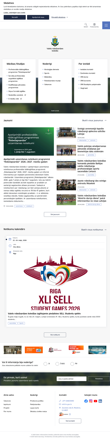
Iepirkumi (7, 404)
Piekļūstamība (35, 404)
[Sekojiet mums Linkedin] (100, 401)
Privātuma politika (36, 401)
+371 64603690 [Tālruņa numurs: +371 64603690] (68, 401)
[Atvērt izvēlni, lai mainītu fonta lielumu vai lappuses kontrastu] (94, 25)
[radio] (47, 363)
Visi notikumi (55, 335)
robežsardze (83, 140)
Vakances (7, 401)
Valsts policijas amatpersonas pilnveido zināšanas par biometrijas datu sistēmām (92, 149)
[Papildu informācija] (70, 414)
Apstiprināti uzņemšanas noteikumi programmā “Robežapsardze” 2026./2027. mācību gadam (27, 160)
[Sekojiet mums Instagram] (90, 401)
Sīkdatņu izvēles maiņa (38, 411)
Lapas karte (34, 408)
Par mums (7, 411)
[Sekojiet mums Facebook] (86, 401)
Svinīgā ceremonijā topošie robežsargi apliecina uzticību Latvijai (91, 131)
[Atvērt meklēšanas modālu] (86, 25)
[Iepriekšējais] (7, 350)
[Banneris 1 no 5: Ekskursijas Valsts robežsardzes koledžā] (13, 350)
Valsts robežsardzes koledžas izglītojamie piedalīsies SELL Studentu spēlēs (44, 313)
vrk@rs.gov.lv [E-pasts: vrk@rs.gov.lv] (67, 404)
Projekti (6, 408)
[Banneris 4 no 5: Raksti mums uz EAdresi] (76, 350)
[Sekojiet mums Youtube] (95, 401)
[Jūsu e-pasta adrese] (71, 378)
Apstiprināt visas (38, 17)
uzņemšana (19, 206)
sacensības (91, 175)
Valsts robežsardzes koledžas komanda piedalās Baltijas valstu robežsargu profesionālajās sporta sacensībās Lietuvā (92, 166)
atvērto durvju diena (94, 204)
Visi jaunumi (55, 214)
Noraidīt (15, 17)
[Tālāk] (102, 350)
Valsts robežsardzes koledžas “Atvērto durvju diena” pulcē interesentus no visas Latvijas (92, 198)
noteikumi (29, 206)
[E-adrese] (63, 414)
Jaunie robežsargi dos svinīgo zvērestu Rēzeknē (92, 182)
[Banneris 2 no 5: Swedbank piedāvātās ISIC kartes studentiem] (34, 350)
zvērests (92, 140)
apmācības (91, 155)
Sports (21, 323)
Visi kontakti (70, 421)
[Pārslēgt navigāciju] (106, 25)
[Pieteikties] (99, 378)
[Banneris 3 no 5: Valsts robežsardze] (55, 350)
